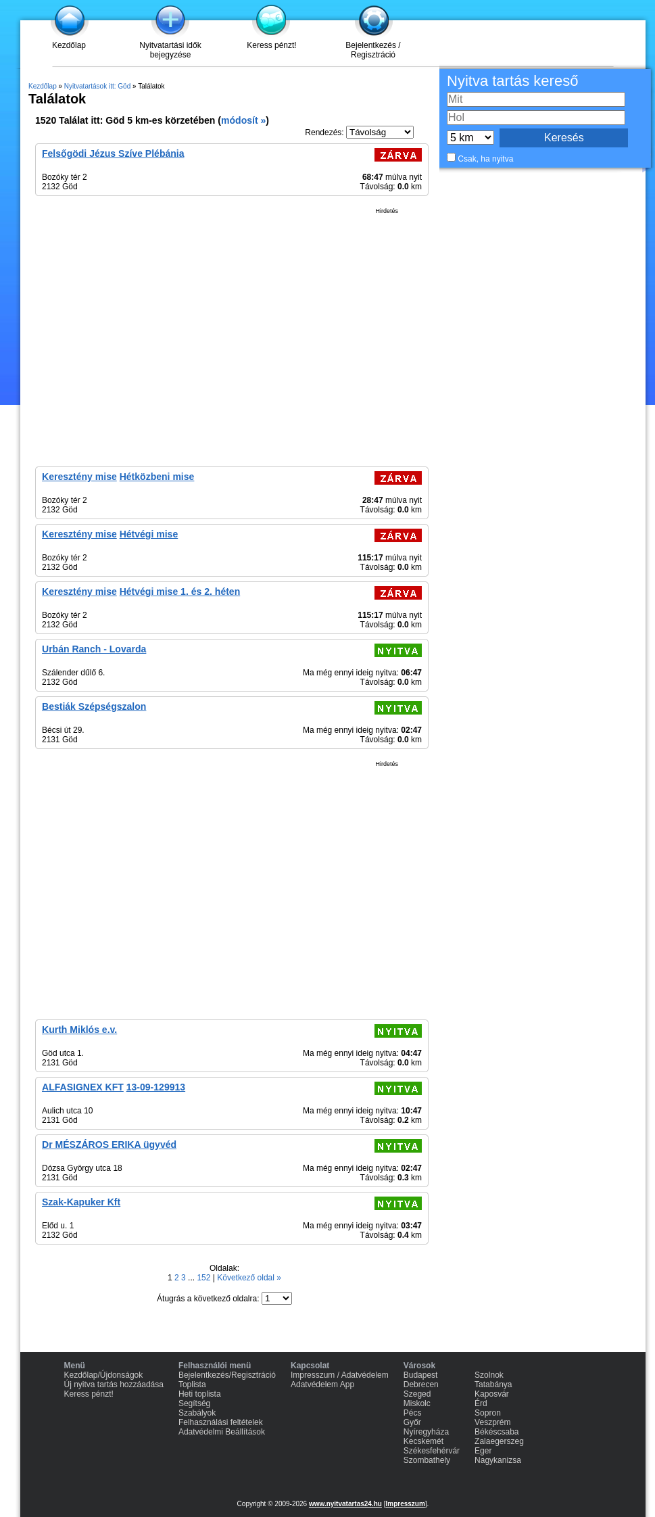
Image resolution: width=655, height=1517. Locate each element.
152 (204, 1277)
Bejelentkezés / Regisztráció (372, 50)
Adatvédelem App (322, 1384)
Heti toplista (199, 1394)
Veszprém (492, 1422)
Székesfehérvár (432, 1450)
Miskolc (417, 1403)
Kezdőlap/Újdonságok (103, 1375)
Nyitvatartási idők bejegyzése (170, 50)
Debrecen (421, 1384)
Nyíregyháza (426, 1432)
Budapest (421, 1375)
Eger (483, 1450)
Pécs (413, 1413)
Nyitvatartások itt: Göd (97, 86)
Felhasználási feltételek (220, 1422)
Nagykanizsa (498, 1460)
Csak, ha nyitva (485, 159)
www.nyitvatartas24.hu (345, 1504)
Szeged (417, 1394)
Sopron (488, 1413)
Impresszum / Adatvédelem (340, 1375)
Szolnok (489, 1375)
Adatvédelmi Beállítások (221, 1432)
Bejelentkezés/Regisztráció (227, 1375)
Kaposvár (492, 1394)
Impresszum (404, 1504)
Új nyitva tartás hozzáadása (114, 1384)
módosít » (243, 120)
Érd (481, 1403)
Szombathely (427, 1460)
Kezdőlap (69, 45)
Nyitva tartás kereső (512, 80)
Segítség (194, 1403)
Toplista (192, 1384)
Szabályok (197, 1413)
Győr (412, 1422)
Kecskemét (423, 1441)
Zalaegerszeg (499, 1441)
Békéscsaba (496, 1432)
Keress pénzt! (271, 45)
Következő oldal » (249, 1277)
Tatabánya (493, 1384)
